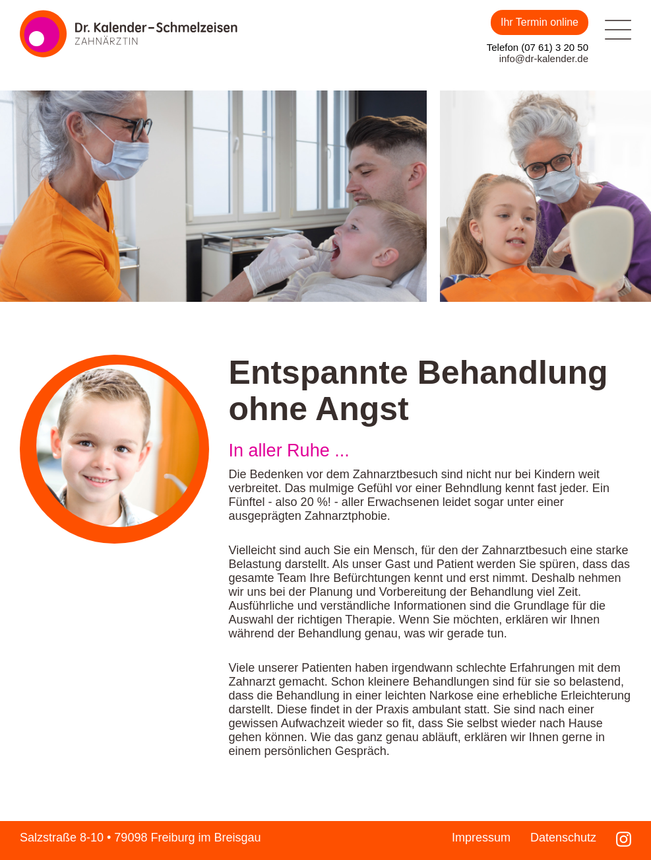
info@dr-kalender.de (543, 58)
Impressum (481, 837)
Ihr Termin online (539, 22)
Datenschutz (563, 837)
